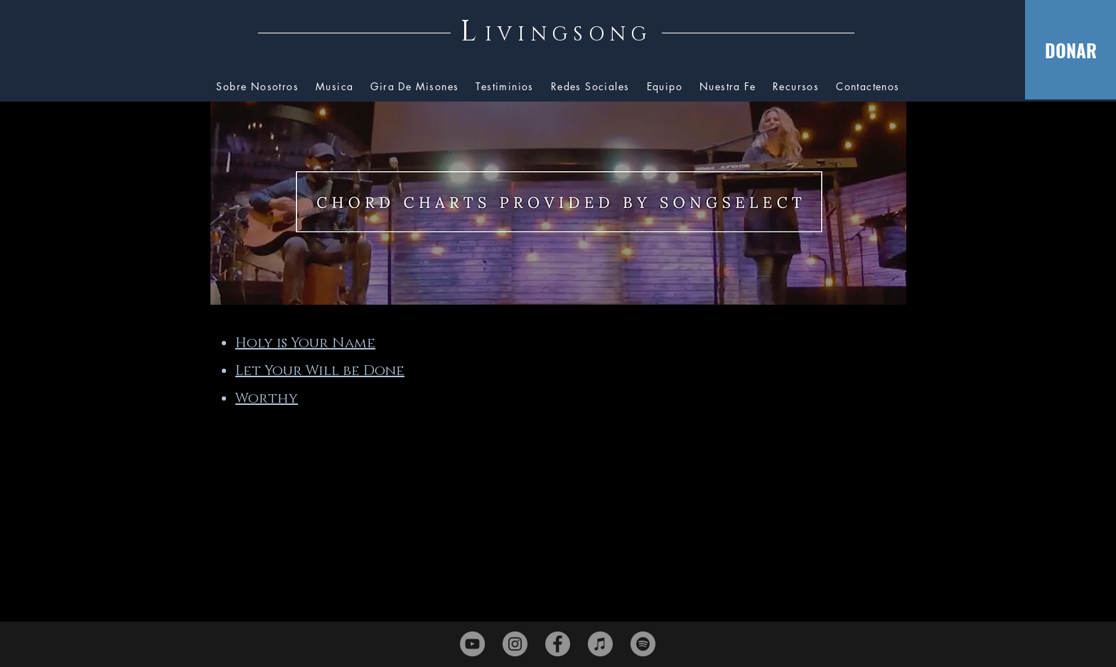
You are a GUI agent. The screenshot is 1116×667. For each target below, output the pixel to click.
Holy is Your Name (305, 343)
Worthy (266, 398)
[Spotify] (643, 643)
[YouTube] (472, 643)
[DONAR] (1070, 49)
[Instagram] (515, 643)
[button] (796, 87)
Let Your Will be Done (319, 371)
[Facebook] (557, 643)
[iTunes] (600, 643)
